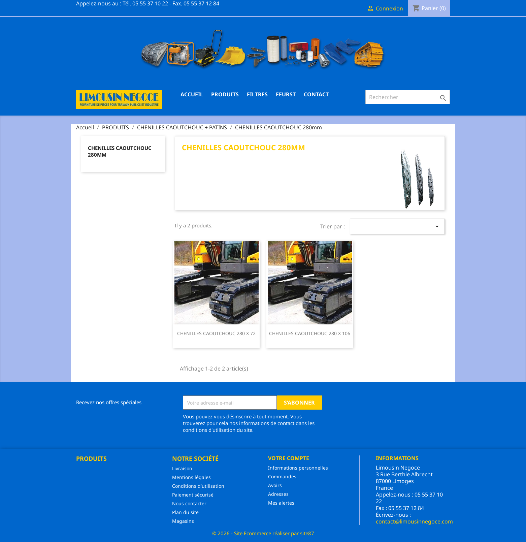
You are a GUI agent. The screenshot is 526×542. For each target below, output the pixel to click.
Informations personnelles (298, 468)
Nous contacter (189, 503)
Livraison (182, 468)
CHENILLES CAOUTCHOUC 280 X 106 (309, 333)
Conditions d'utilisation (198, 486)
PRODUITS (225, 94)
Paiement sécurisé (192, 494)
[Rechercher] (407, 97)
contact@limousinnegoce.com (414, 521)
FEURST (286, 94)
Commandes (282, 476)
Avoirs (275, 485)
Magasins (183, 521)
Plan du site (185, 512)
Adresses (278, 494)
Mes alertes (281, 503)
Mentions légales (191, 477)
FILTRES (257, 94)
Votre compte (288, 458)
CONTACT (316, 94)
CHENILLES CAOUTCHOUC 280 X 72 (216, 333)
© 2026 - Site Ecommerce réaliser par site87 (263, 533)
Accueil (191, 94)
